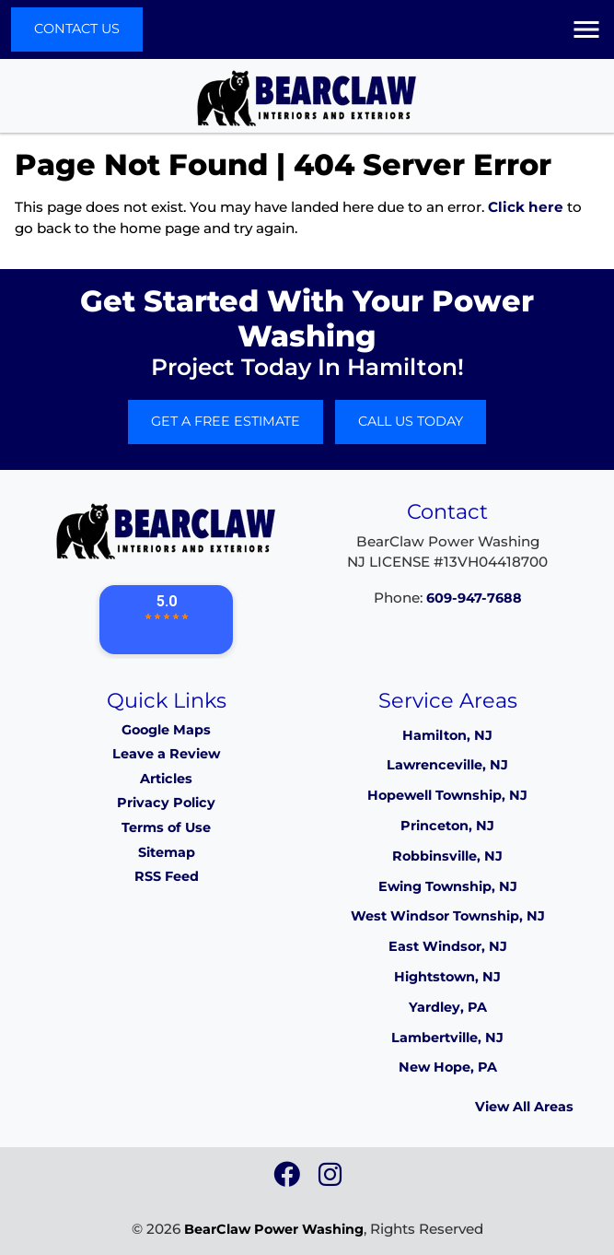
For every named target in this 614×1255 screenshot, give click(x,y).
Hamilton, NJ (447, 735)
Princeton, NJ (447, 825)
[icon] (288, 1179)
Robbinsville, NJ (447, 856)
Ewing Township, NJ (447, 886)
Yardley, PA (448, 1007)
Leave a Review (166, 753)
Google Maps (166, 729)
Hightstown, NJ (447, 976)
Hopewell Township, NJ (447, 795)
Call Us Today (410, 421)
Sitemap (166, 852)
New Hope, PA (448, 1067)
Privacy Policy (166, 802)
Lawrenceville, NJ (447, 765)
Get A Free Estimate (225, 421)
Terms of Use (166, 827)
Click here (525, 207)
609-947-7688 (474, 598)
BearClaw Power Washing (274, 1229)
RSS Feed (166, 876)
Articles (166, 778)
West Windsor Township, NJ (448, 916)
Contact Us (77, 28)
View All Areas (524, 1106)
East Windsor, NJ (447, 946)
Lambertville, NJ (447, 1037)
